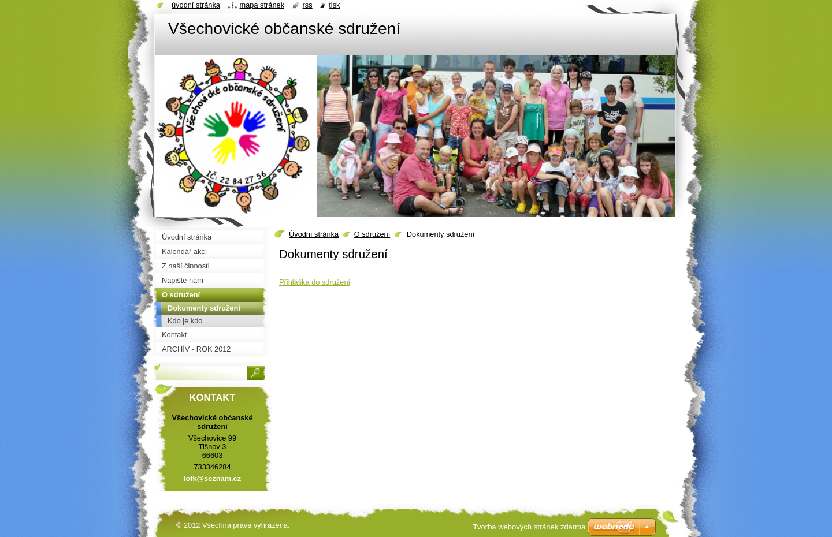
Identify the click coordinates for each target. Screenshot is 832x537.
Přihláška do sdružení (314, 282)
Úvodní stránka (314, 234)
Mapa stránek (262, 5)
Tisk (334, 5)
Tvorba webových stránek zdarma (529, 527)
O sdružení (372, 234)
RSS (308, 5)
